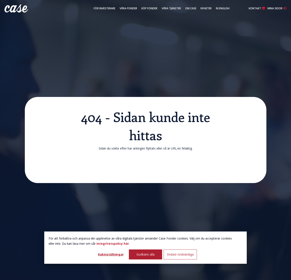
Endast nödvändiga (180, 254)
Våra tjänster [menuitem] (171, 8)
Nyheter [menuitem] (206, 8)
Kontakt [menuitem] (255, 8)
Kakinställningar (111, 254)
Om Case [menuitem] (190, 8)
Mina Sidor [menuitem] (274, 8)
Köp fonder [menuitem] (149, 8)
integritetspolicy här (112, 243)
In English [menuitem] (222, 8)
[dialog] (145, 247)
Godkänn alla (145, 254)
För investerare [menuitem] (104, 8)
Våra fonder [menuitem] (128, 8)
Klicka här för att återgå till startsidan (145, 164)
